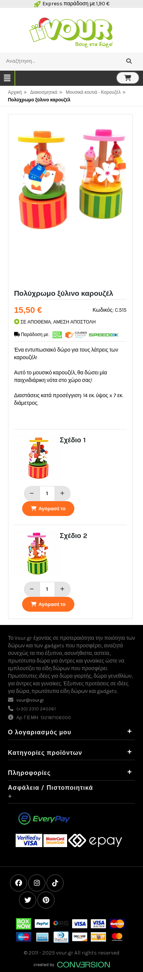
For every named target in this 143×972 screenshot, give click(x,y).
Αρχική (15, 92)
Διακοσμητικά (43, 92)
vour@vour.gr (30, 700)
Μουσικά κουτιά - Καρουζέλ (93, 92)
